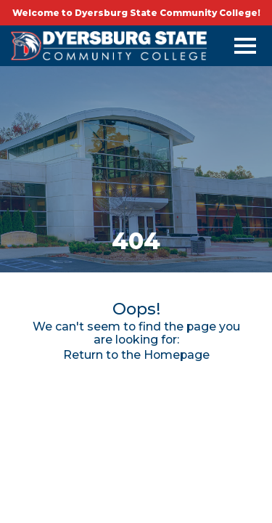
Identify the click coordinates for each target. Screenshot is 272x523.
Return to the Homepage (136, 355)
